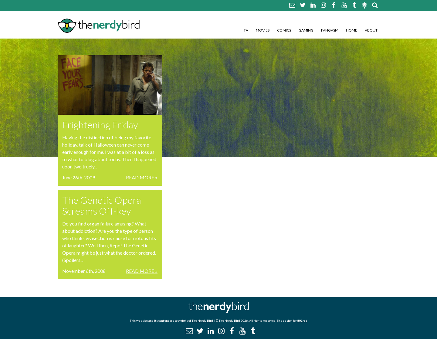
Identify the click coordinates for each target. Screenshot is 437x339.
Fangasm (329, 30)
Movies (262, 30)
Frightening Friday (100, 125)
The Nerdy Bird (202, 320)
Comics (284, 30)
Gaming (306, 30)
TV (246, 30)
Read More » (142, 177)
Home (351, 30)
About (371, 30)
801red (302, 320)
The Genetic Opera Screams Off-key (101, 205)
